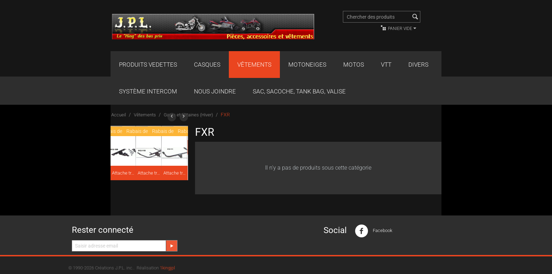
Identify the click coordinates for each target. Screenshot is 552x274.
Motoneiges (307, 64)
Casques (207, 64)
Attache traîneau (123, 173)
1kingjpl (167, 267)
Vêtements (254, 64)
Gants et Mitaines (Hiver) (188, 114)
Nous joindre (215, 91)
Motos (353, 64)
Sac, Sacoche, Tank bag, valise (299, 91)
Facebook (373, 231)
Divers (418, 64)
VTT (386, 64)
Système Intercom (148, 91)
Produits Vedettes (148, 64)
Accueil (118, 114)
